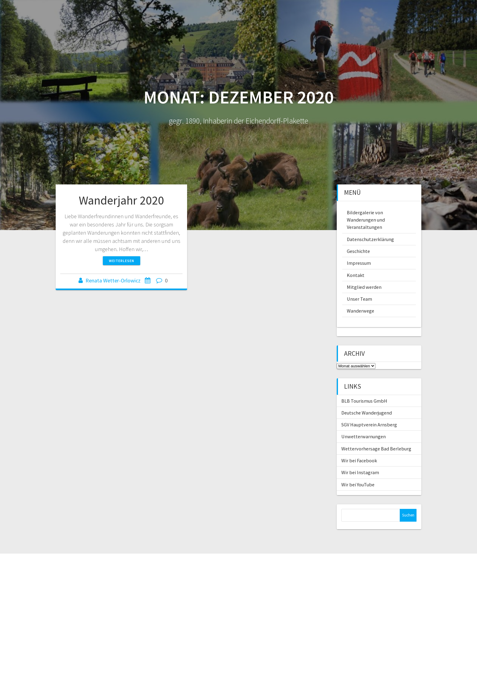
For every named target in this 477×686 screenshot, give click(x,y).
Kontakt (355, 275)
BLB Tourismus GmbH (364, 401)
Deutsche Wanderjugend (366, 413)
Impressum (359, 263)
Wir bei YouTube (357, 484)
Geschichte (358, 251)
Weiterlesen (121, 260)
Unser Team (359, 299)
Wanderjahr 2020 (121, 200)
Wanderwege (360, 311)
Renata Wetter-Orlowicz (113, 280)
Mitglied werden (364, 287)
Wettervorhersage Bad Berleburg (376, 449)
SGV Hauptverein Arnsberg (369, 425)
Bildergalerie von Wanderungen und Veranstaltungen (366, 219)
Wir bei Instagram (360, 472)
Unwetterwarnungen (363, 436)
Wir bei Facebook (359, 460)
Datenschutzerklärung (370, 239)
